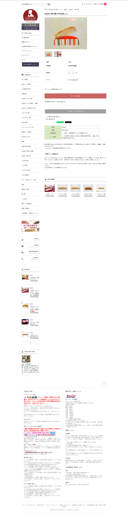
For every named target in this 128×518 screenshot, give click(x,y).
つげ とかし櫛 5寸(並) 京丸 (65, 194)
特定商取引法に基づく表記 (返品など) (55, 101)
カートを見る (101, 4)
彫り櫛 (76, 9)
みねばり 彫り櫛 (53, 9)
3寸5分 (71, 9)
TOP (46, 9)
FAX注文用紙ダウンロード (30, 64)
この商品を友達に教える (53, 116)
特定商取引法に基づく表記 (94, 505)
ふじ (61, 9)
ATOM (63, 506)
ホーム (24, 505)
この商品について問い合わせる (75, 111)
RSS (104, 505)
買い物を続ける (50, 119)
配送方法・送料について (79, 505)
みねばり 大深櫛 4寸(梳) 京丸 (91, 194)
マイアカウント (88, 4)
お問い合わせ (40, 505)
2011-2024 (56, 510)
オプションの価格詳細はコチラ (53, 89)
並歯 (65, 9)
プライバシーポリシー (51, 505)
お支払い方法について (65, 505)
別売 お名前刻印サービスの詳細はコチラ (76, 133)
